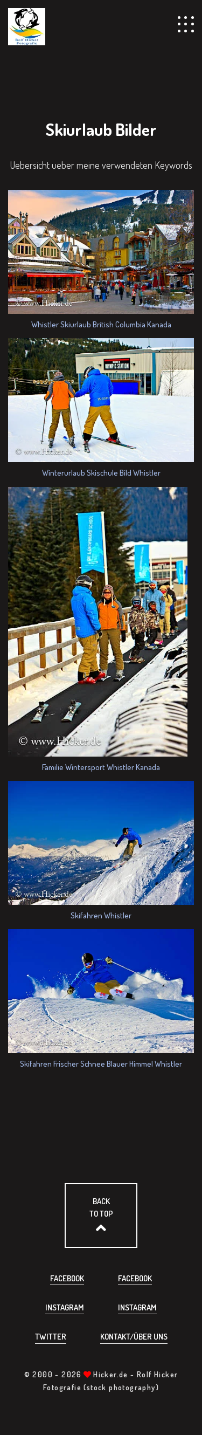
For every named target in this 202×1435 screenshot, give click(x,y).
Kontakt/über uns (134, 1336)
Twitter (50, 1336)
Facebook (67, 1278)
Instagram (64, 1307)
